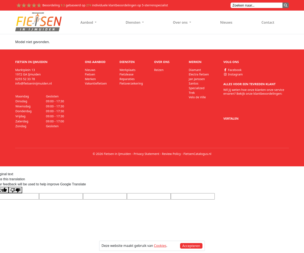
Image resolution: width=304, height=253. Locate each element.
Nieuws (226, 22)
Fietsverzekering (131, 83)
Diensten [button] (133, 22)
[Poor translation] (15, 190)
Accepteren (191, 245)
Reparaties (127, 79)
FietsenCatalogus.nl (197, 154)
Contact (267, 22)
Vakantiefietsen (96, 83)
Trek (192, 93)
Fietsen (90, 74)
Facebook (232, 70)
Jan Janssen (197, 79)
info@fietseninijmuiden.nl (33, 83)
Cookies (160, 245)
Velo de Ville (197, 97)
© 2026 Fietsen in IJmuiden (112, 154)
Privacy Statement (146, 154)
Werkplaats (127, 70)
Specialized (197, 88)
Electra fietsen (199, 74)
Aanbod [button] (87, 22)
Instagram (233, 74)
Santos (193, 83)
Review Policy (171, 154)
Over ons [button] (181, 22)
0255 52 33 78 (25, 79)
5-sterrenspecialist (155, 5)
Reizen (159, 70)
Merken (90, 79)
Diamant (195, 70)
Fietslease (126, 74)
